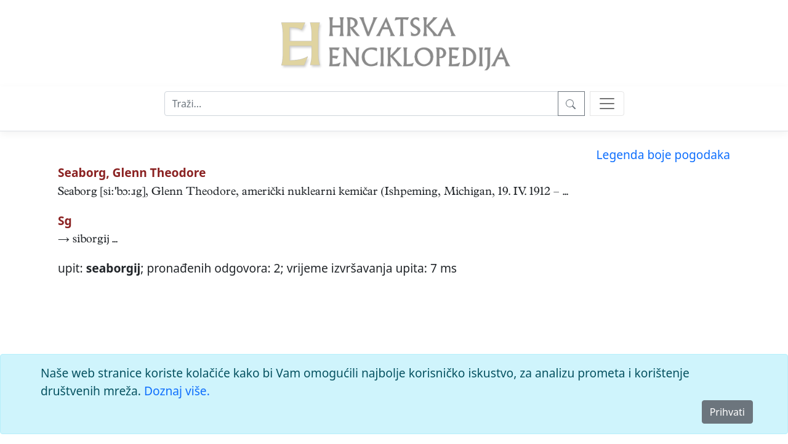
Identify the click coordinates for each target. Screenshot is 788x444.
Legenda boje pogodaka (663, 154)
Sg (65, 220)
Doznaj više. (177, 390)
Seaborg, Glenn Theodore (132, 172)
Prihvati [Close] (727, 412)
